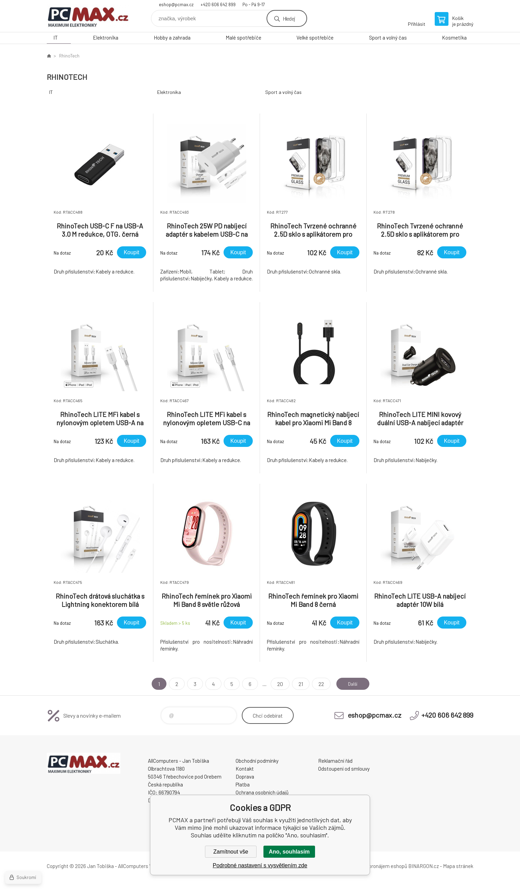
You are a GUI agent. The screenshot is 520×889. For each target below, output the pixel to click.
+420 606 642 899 (218, 4)
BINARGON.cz (423, 866)
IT (55, 37)
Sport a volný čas (388, 37)
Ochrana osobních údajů (262, 792)
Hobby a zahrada (172, 37)
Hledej (289, 18)
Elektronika (105, 37)
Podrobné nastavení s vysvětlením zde (260, 865)
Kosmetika (454, 37)
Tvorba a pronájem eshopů (378, 866)
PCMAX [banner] (88, 16)
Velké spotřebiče (315, 37)
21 (297, 684)
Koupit (131, 252)
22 (318, 684)
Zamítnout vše (230, 852)
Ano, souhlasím (289, 852)
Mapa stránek (458, 866)
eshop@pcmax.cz (176, 4)
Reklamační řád (335, 761)
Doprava (245, 776)
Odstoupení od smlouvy (344, 768)
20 (277, 684)
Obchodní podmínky (257, 761)
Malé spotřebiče (243, 37)
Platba (243, 784)
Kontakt (245, 768)
